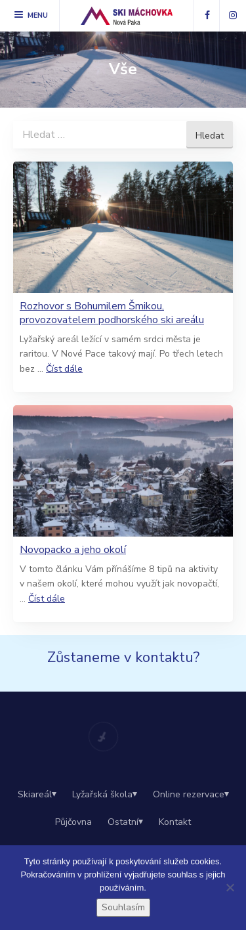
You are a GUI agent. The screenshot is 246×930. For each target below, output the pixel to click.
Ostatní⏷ (125, 822)
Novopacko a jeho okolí (73, 550)
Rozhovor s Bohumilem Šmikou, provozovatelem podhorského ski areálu (112, 313)
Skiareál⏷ (37, 794)
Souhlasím (123, 907)
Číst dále (64, 369)
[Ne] (229, 887)
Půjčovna (73, 822)
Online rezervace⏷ (191, 794)
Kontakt (175, 822)
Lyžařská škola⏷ (104, 794)
